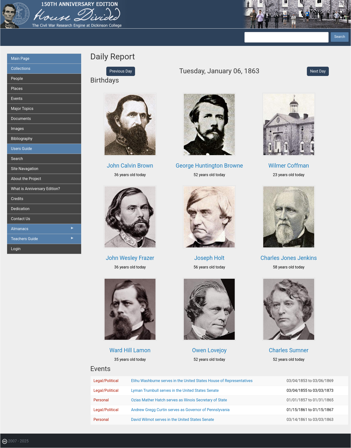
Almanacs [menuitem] (42, 230)
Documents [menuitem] (21, 118)
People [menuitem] (17, 78)
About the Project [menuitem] (26, 178)
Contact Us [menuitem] (20, 218)
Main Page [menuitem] (20, 58)
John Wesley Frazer (130, 258)
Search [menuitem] (17, 158)
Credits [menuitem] (17, 198)
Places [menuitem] (17, 88)
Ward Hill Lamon (130, 350)
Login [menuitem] (15, 248)
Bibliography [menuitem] (21, 138)
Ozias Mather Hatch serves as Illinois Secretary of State (179, 400)
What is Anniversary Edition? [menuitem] (35, 188)
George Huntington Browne (209, 165)
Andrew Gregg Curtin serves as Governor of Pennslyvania (180, 409)
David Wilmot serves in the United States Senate (172, 419)
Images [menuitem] (17, 128)
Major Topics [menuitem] (22, 108)
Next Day (318, 71)
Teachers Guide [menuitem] (42, 240)
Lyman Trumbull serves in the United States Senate (175, 390)
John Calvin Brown (130, 165)
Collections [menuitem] (20, 68)
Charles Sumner (289, 350)
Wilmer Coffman (288, 165)
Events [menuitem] (16, 98)
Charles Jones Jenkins (289, 258)
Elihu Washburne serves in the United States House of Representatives (192, 380)
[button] (130, 154)
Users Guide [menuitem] (21, 148)
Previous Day (120, 71)
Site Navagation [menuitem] (24, 168)
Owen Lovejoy (209, 350)
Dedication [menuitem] (20, 208)
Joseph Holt (209, 258)
